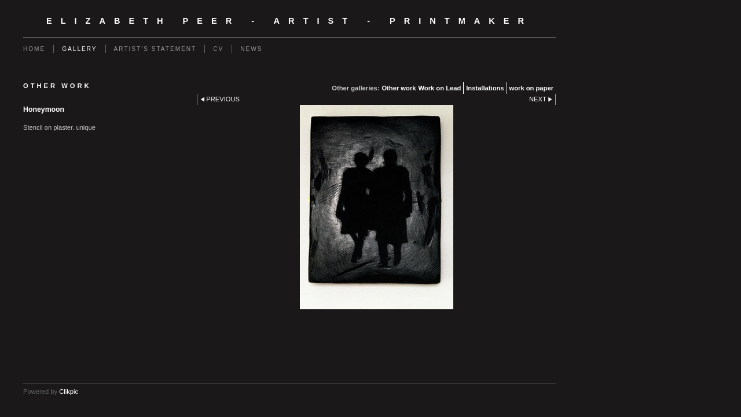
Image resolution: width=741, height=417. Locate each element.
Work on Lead (439, 88)
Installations (485, 88)
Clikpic (68, 391)
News (251, 49)
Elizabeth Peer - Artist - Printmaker (289, 20)
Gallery (79, 49)
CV (218, 49)
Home (34, 49)
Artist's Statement (155, 49)
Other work (398, 88)
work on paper (531, 88)
